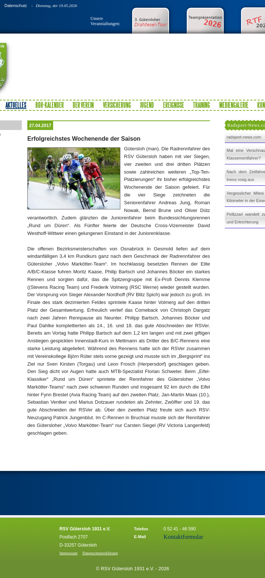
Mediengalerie (233, 104)
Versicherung (117, 104)
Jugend (147, 104)
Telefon (141, 529)
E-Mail (140, 536)
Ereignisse (173, 104)
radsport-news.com (244, 137)
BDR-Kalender (49, 104)
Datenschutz (15, 5)
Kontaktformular (183, 537)
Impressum (68, 553)
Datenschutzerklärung (100, 553)
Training (201, 104)
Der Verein (83, 104)
